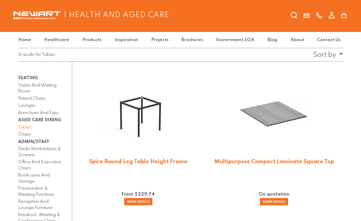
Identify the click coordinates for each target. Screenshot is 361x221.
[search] (294, 16)
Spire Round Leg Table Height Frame (138, 162)
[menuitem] (25, 40)
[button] (326, 54)
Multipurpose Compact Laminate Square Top (274, 162)
